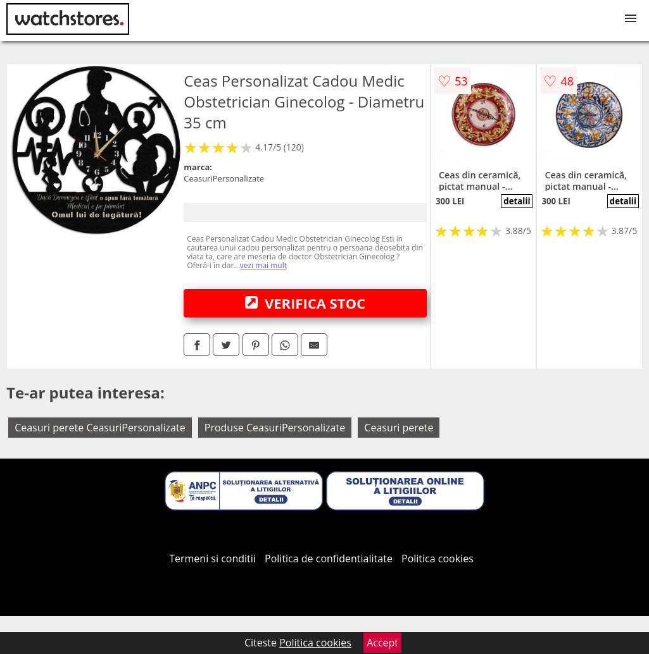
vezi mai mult (263, 265)
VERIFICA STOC (305, 302)
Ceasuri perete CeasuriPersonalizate (100, 428)
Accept (382, 643)
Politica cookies (437, 558)
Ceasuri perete (398, 428)
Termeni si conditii (212, 558)
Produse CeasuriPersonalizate (275, 428)
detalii (516, 201)
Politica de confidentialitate (329, 558)
